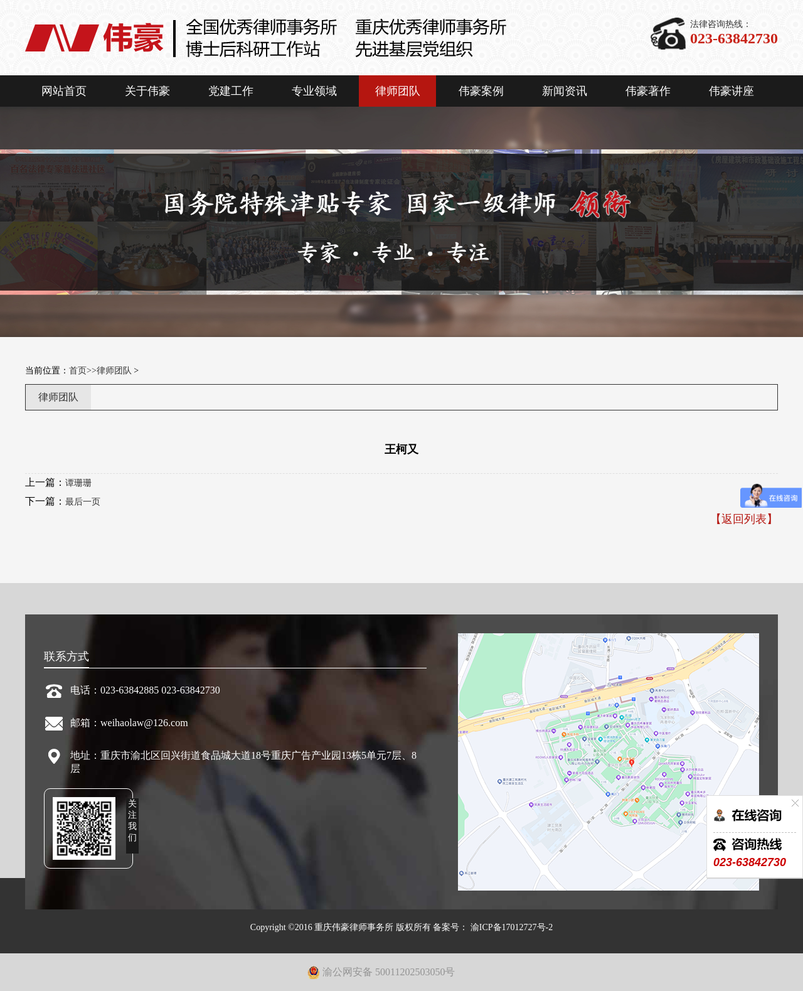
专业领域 (314, 91)
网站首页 (64, 91)
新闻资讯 (564, 91)
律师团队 (397, 91)
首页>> (83, 370)
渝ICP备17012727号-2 (510, 927)
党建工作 (230, 91)
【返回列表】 (744, 519)
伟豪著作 (648, 91)
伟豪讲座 (731, 91)
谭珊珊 (78, 483)
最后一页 (82, 501)
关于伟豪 (147, 91)
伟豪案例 (481, 91)
